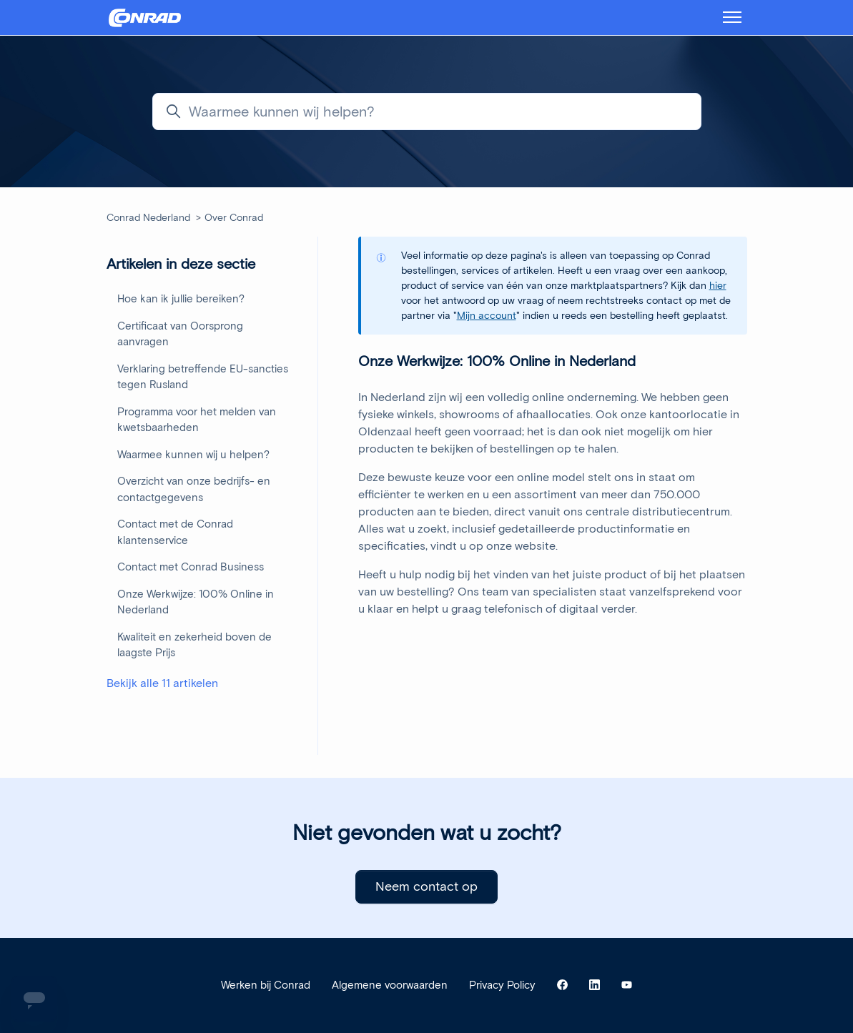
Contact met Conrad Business (190, 566)
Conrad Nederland (148, 218)
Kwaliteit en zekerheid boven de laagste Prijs (194, 645)
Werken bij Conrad (265, 985)
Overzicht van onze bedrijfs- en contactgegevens (193, 489)
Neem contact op (426, 886)
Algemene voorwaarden (390, 985)
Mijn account (486, 316)
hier (717, 286)
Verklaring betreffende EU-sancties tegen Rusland (202, 377)
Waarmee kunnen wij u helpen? (193, 454)
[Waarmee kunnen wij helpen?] (426, 111)
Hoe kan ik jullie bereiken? (181, 298)
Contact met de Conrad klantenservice (175, 532)
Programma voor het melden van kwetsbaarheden (196, 420)
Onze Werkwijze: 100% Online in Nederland (195, 602)
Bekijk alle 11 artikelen (162, 683)
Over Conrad (233, 218)
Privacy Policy (502, 985)
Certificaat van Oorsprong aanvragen (180, 334)
